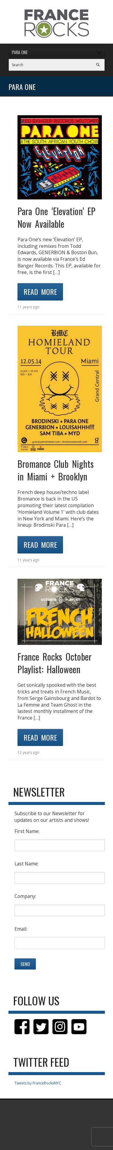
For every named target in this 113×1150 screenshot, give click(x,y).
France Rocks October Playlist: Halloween (54, 663)
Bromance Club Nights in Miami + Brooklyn (55, 470)
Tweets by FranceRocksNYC (37, 1083)
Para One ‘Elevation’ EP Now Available (56, 217)
